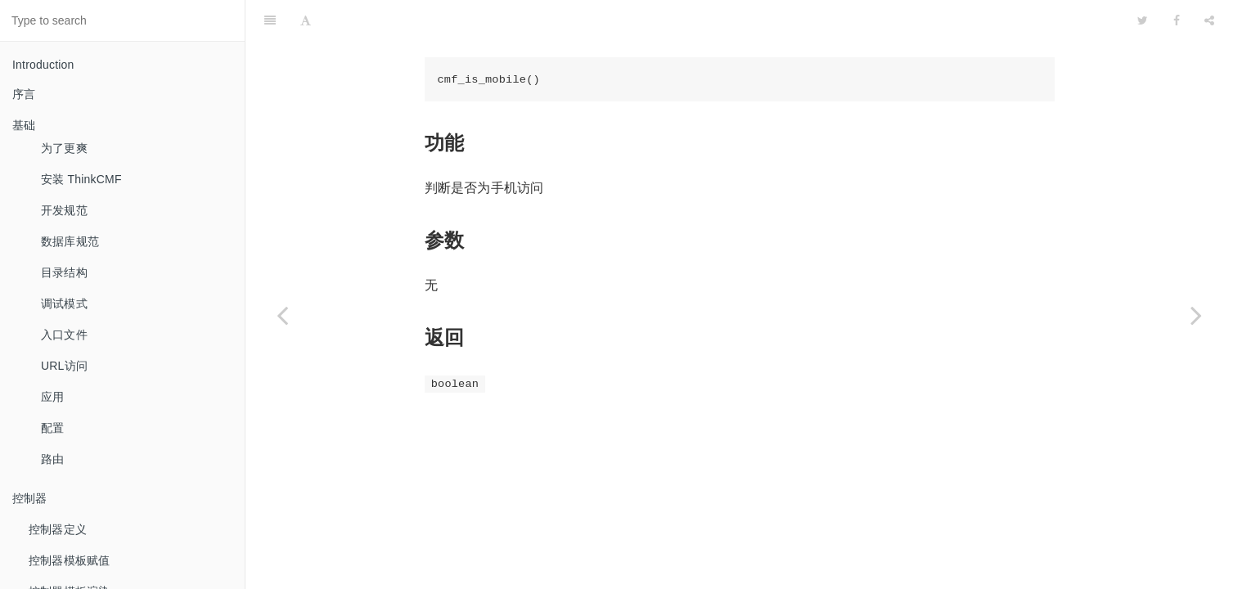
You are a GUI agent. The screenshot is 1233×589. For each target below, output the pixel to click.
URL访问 (64, 365)
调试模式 (64, 303)
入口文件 (64, 334)
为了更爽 (64, 148)
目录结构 (64, 272)
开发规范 (64, 210)
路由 (52, 458)
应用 (52, 396)
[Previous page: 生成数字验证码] (282, 315)
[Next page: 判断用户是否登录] (1196, 315)
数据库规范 (70, 241)
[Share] (1209, 20)
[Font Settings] (305, 20)
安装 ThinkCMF (81, 179)
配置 (52, 427)
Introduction (43, 64)
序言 (23, 94)
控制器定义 (58, 529)
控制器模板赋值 (69, 560)
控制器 (29, 498)
